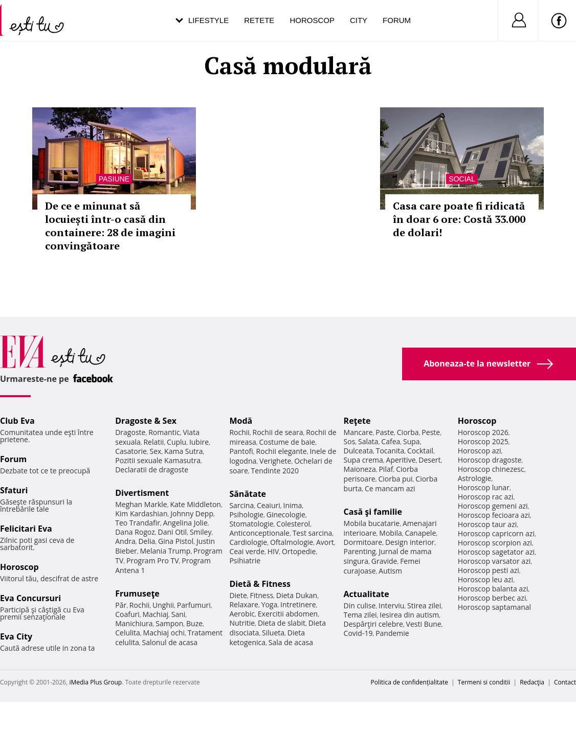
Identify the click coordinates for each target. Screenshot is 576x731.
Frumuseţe (137, 593)
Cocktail (420, 450)
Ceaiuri (268, 505)
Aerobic (242, 614)
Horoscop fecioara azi (494, 515)
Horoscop (312, 20)
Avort (325, 542)
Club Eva (17, 420)
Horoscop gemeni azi (493, 506)
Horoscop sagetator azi (496, 552)
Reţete (357, 420)
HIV (273, 551)
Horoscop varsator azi (494, 561)
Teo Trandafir (137, 523)
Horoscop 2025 (483, 441)
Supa (411, 441)
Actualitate (366, 594)
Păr (120, 605)
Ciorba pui (395, 479)
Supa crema (363, 460)
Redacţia (532, 682)
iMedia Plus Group (95, 682)
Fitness (262, 595)
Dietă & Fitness (260, 583)
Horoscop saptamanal (494, 607)
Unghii (163, 605)
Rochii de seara (278, 432)
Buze (194, 623)
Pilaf (386, 469)
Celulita (127, 632)
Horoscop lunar (483, 487)
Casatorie (131, 451)
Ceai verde (246, 551)
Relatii (153, 442)
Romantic (164, 432)
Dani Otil (172, 532)
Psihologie (246, 514)
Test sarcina (313, 533)
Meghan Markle (141, 504)
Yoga (269, 604)
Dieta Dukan (296, 595)
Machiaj (156, 614)
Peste (431, 432)
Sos (350, 441)
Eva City (16, 636)
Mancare (358, 432)
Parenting (360, 551)
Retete (259, 20)
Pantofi (241, 451)
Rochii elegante (281, 451)
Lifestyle (208, 20)
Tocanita (390, 450)
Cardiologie (248, 542)
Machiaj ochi (164, 632)
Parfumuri (194, 605)
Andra (125, 541)
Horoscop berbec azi (492, 598)
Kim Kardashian (141, 513)
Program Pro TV (152, 560)
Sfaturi (14, 490)
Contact (565, 682)
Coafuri (127, 614)
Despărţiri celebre (373, 624)
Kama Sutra (183, 451)
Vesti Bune (423, 624)
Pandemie (392, 633)
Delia (146, 541)
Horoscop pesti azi (488, 570)
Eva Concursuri (30, 598)
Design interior (409, 542)
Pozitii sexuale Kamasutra (158, 460)
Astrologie (475, 478)
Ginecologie (286, 514)
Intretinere (298, 604)
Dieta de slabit (281, 623)
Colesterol (293, 524)
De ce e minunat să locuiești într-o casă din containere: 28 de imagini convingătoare (110, 226)
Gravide (384, 561)
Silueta (273, 632)
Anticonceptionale (259, 533)
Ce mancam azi (390, 488)
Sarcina (241, 505)
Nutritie (242, 623)
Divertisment (142, 492)
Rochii (139, 605)
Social (462, 179)
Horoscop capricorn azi (496, 533)
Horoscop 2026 (483, 432)
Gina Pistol (175, 541)
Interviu (391, 605)
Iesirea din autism (409, 615)
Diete (238, 595)
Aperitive (401, 460)
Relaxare (243, 604)
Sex (156, 451)
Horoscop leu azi (485, 579)
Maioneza (360, 469)
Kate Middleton (195, 504)
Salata (368, 441)
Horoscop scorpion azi (495, 542)
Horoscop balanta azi (493, 588)
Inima (292, 505)
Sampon (169, 623)
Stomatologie (251, 524)
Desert (429, 460)
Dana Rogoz (135, 532)
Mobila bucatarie (372, 523)
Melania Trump (165, 551)
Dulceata (358, 450)
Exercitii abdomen (288, 614)
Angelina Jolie (185, 523)
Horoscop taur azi (487, 524)
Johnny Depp (191, 513)
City (358, 20)
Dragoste (130, 432)
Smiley (201, 532)
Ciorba (408, 432)
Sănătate (247, 493)
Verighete (275, 461)
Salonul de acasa (169, 642)
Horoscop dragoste (490, 460)
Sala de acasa (291, 642)
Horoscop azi (479, 450)
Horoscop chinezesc (491, 469)
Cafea (390, 441)
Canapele (420, 533)
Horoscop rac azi (486, 496)
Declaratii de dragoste (151, 469)
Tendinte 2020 (275, 470)
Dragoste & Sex (145, 420)
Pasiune (114, 179)
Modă (240, 420)
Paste (384, 432)
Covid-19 (358, 633)
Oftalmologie (291, 542)
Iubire (199, 442)
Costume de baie (287, 442)
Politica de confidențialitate (409, 682)
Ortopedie (299, 551)
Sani (178, 614)
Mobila (390, 533)
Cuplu (176, 442)
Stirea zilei (424, 605)
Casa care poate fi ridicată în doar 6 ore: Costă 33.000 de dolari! (459, 219)
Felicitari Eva (26, 528)
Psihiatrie (244, 560)
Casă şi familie (373, 511)
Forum (397, 20)
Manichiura (133, 623)
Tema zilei (360, 615)
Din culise (360, 605)
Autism (390, 571)
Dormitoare (363, 542)
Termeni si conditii (484, 682)
